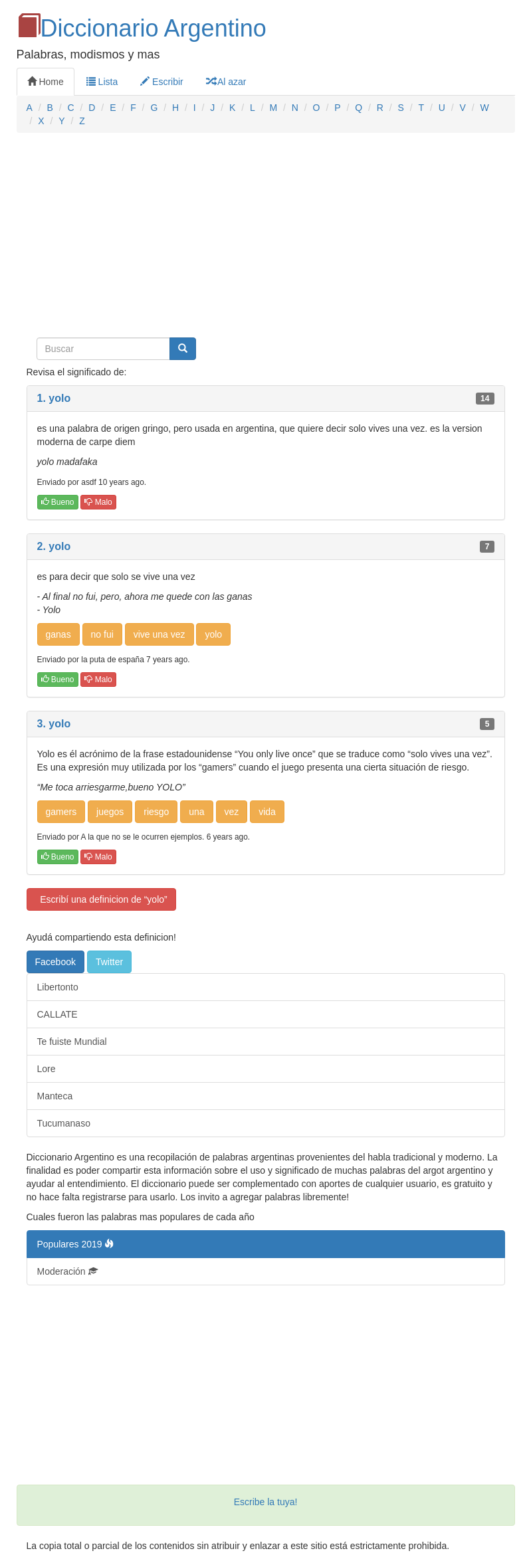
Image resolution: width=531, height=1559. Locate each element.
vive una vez (159, 634)
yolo (213, 634)
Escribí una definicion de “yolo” (101, 899)
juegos (110, 811)
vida (267, 811)
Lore (46, 1068)
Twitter (109, 962)
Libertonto (57, 987)
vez (232, 811)
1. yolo (54, 398)
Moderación (67, 1271)
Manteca (55, 1096)
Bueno (57, 502)
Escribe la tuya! (266, 1502)
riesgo (156, 811)
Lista (102, 81)
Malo (98, 502)
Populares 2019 (75, 1244)
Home (45, 81)
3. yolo (54, 723)
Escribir (161, 81)
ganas (58, 634)
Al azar (226, 81)
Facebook (55, 962)
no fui (102, 634)
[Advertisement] (266, 239)
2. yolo (54, 546)
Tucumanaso (63, 1123)
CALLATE (57, 1014)
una (196, 811)
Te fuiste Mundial (72, 1041)
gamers (61, 811)
